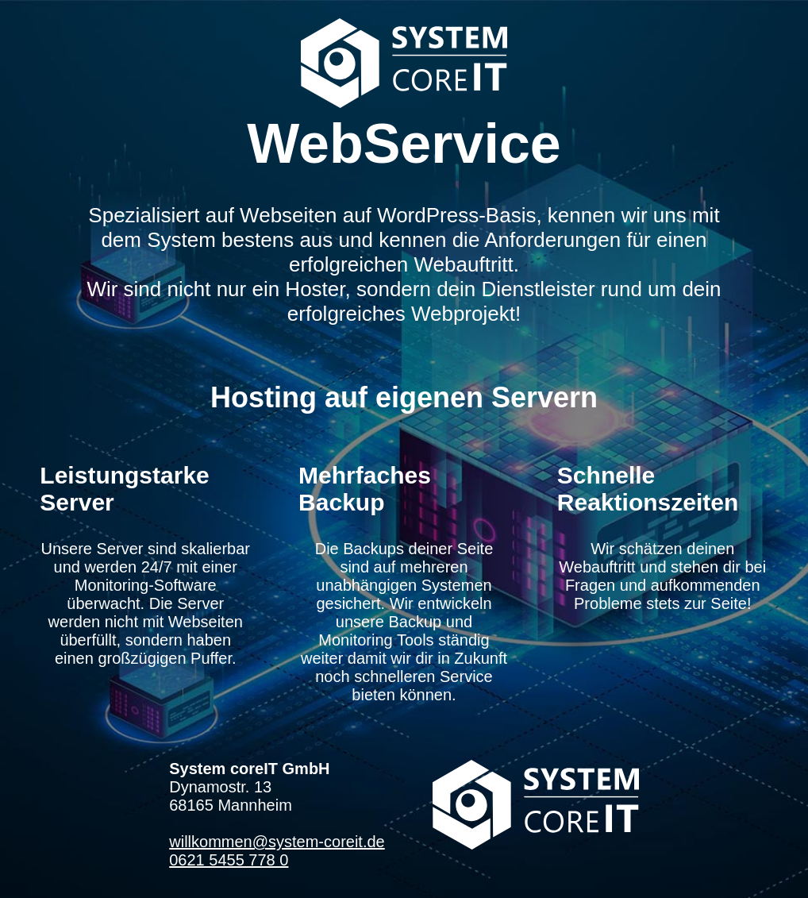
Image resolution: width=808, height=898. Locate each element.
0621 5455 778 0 (228, 860)
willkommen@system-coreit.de (276, 841)
